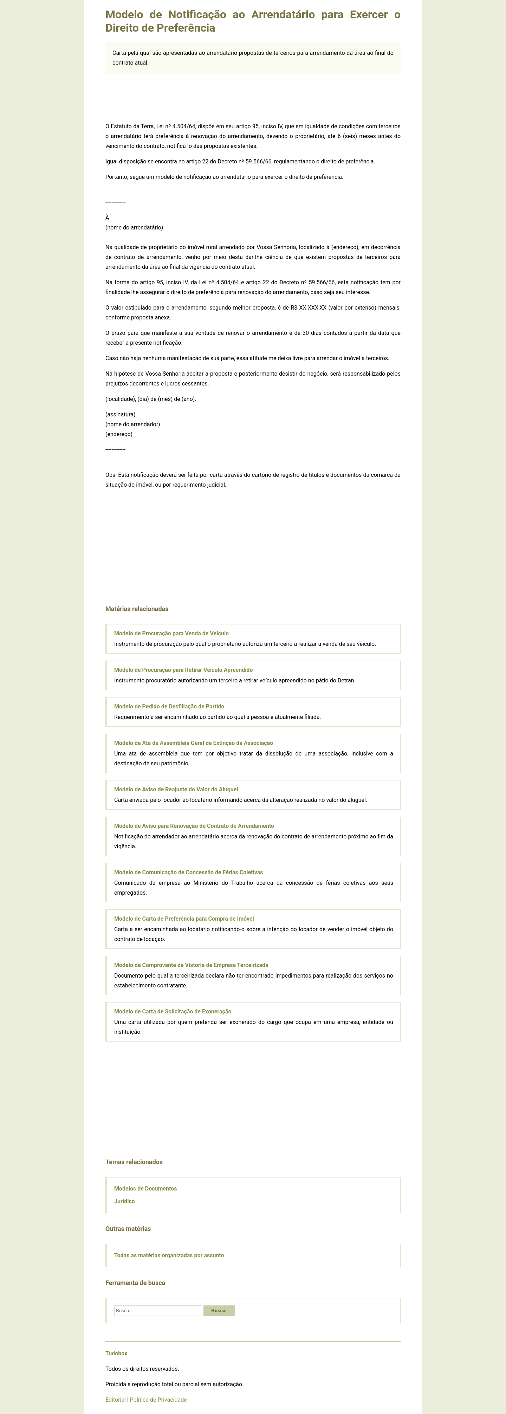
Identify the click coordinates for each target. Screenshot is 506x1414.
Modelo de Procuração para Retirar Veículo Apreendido (183, 670)
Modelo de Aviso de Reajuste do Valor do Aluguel (176, 789)
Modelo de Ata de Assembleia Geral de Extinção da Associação (193, 743)
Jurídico (124, 1201)
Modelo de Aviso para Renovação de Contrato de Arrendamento (194, 826)
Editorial (115, 1399)
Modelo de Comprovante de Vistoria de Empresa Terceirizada (191, 965)
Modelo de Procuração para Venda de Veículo (171, 633)
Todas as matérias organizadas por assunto (169, 1255)
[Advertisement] (253, 96)
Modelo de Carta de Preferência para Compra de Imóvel (184, 918)
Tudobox (116, 1353)
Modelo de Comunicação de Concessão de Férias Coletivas (188, 872)
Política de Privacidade (158, 1399)
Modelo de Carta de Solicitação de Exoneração (172, 1011)
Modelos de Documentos (145, 1188)
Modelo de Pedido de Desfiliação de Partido (169, 706)
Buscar (219, 1310)
